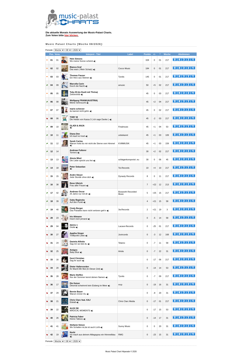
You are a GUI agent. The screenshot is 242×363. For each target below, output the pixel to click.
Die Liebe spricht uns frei (81, 159)
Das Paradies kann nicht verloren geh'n (88, 209)
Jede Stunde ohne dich (80, 176)
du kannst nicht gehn (79, 110)
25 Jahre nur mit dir (79, 192)
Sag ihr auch (77, 259)
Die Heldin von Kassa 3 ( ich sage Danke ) (89, 118)
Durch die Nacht (77, 85)
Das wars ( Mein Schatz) (81, 68)
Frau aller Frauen (78, 184)
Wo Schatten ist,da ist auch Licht (85, 326)
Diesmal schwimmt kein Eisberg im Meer (88, 284)
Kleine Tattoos (77, 317)
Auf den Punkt (77, 201)
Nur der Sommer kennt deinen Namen (87, 276)
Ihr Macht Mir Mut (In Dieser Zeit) (85, 267)
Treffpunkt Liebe (77, 234)
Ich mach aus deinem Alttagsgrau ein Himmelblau (93, 333)
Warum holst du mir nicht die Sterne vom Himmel (92, 142)
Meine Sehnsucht (84, 101)
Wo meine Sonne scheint (81, 60)
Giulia (74, 226)
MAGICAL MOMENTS (80, 309)
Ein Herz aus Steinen (79, 76)
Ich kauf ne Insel (77, 135)
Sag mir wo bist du (78, 242)
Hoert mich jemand (78, 217)
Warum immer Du (78, 292)
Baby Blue (74, 251)
